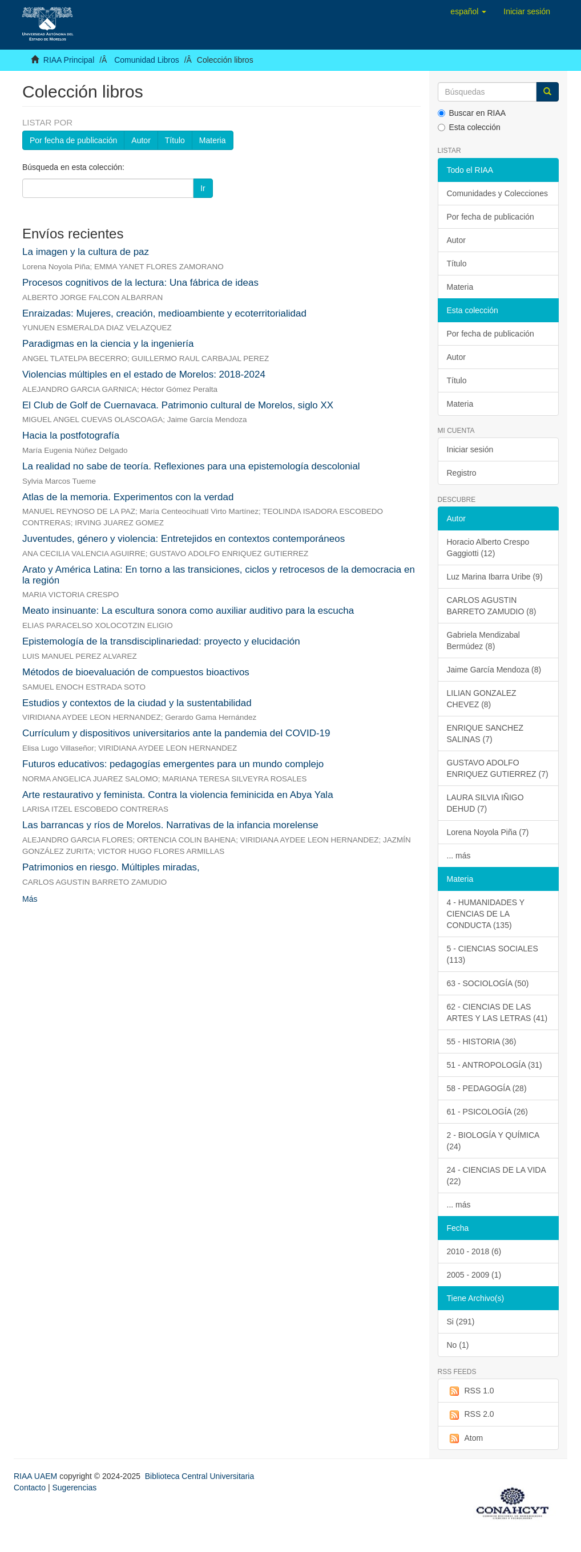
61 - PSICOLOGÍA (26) (487, 1111)
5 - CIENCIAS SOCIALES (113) (492, 954)
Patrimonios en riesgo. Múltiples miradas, (111, 867)
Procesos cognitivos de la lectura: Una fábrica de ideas (140, 282)
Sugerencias (74, 1487)
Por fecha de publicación (73, 140)
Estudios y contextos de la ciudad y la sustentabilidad (137, 703)
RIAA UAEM (36, 1476)
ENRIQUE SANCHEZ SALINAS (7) (485, 733)
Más (29, 898)
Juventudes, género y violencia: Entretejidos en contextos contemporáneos (183, 538)
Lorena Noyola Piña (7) (488, 832)
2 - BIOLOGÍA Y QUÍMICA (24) (493, 1140)
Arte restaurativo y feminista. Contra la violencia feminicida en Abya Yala (177, 794)
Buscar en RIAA (472, 112)
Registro (462, 472)
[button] (468, 11)
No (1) (458, 1345)
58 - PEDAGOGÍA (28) (487, 1088)
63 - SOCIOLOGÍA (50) (488, 983)
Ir (202, 188)
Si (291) (461, 1321)
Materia (212, 140)
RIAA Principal (68, 59)
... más (459, 855)
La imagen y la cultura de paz (85, 251)
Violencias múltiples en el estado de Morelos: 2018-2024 (143, 374)
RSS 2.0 (470, 1414)
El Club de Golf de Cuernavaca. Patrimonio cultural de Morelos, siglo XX (177, 405)
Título (175, 140)
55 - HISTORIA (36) (482, 1041)
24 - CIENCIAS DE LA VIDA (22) (496, 1175)
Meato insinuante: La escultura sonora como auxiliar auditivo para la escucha (188, 610)
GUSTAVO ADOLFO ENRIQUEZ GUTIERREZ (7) (497, 768)
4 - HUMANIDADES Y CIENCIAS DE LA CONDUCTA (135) (486, 914)
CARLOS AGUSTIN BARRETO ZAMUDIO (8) (491, 605)
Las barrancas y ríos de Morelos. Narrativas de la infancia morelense (170, 825)
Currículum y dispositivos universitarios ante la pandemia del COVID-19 (176, 733)
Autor (140, 140)
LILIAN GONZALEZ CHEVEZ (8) (482, 698)
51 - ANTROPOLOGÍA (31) (494, 1064)
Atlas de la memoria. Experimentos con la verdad (127, 497)
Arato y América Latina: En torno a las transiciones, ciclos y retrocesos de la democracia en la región (218, 575)
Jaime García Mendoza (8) (494, 669)
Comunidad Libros (146, 59)
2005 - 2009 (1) (474, 1274)
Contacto (30, 1487)
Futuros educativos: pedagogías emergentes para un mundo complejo (173, 764)
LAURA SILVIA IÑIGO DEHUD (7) (485, 803)
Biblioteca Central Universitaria (199, 1476)
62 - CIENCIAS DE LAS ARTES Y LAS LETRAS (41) (497, 1012)
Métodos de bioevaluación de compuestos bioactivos (135, 672)
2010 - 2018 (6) (474, 1251)
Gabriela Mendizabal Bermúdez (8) (483, 640)
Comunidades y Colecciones (497, 193)
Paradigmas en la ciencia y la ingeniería (108, 343)
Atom (465, 1438)
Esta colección (469, 127)
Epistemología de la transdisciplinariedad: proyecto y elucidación (161, 641)
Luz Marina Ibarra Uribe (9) (495, 576)
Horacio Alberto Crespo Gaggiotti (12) (488, 547)
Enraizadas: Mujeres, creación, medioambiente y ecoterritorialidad (164, 313)
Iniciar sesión (470, 449)
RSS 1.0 (470, 1391)
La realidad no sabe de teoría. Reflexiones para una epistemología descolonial (191, 466)
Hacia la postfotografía (70, 435)
